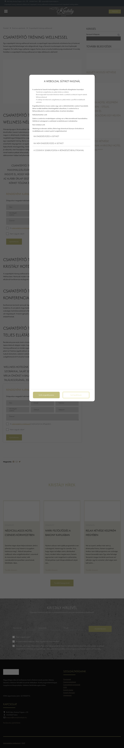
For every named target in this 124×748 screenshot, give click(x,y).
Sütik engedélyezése (46, 395)
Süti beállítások (76, 395)
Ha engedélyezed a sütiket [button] (46, 136)
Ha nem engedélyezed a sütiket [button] (49, 143)
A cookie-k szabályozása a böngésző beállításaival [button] (59, 150)
